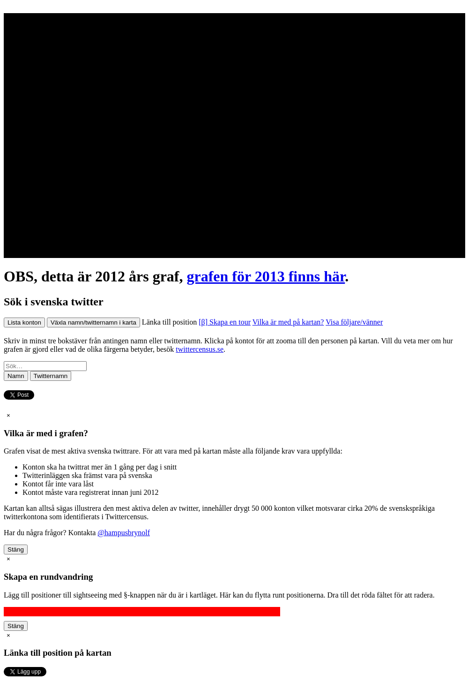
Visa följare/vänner (354, 322)
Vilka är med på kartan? (288, 322)
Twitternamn (51, 375)
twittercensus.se (199, 349)
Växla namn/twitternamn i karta (93, 322)
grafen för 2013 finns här (265, 276)
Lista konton (24, 322)
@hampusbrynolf (123, 533)
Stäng (15, 549)
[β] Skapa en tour (225, 322)
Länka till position (169, 322)
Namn (15, 375)
